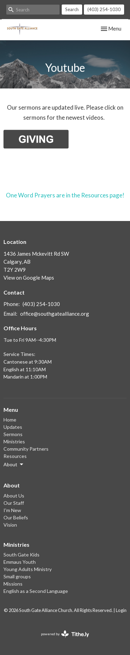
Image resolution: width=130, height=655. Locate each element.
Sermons (13, 434)
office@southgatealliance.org (54, 314)
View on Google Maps (28, 277)
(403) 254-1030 (104, 9)
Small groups (17, 576)
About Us (13, 496)
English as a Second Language (35, 591)
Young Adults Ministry (27, 569)
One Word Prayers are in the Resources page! (65, 195)
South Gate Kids (21, 555)
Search (72, 9)
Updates (12, 427)
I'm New (12, 510)
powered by (65, 634)
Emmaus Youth (19, 562)
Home (9, 420)
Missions (13, 584)
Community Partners (26, 449)
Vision (10, 525)
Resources (15, 456)
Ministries (14, 441)
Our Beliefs (15, 517)
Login (121, 610)
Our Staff (13, 503)
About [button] (13, 464)
